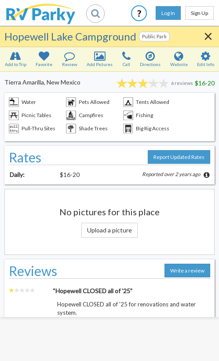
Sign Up (199, 13)
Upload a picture (109, 230)
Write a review (187, 270)
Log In (168, 13)
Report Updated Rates (178, 157)
